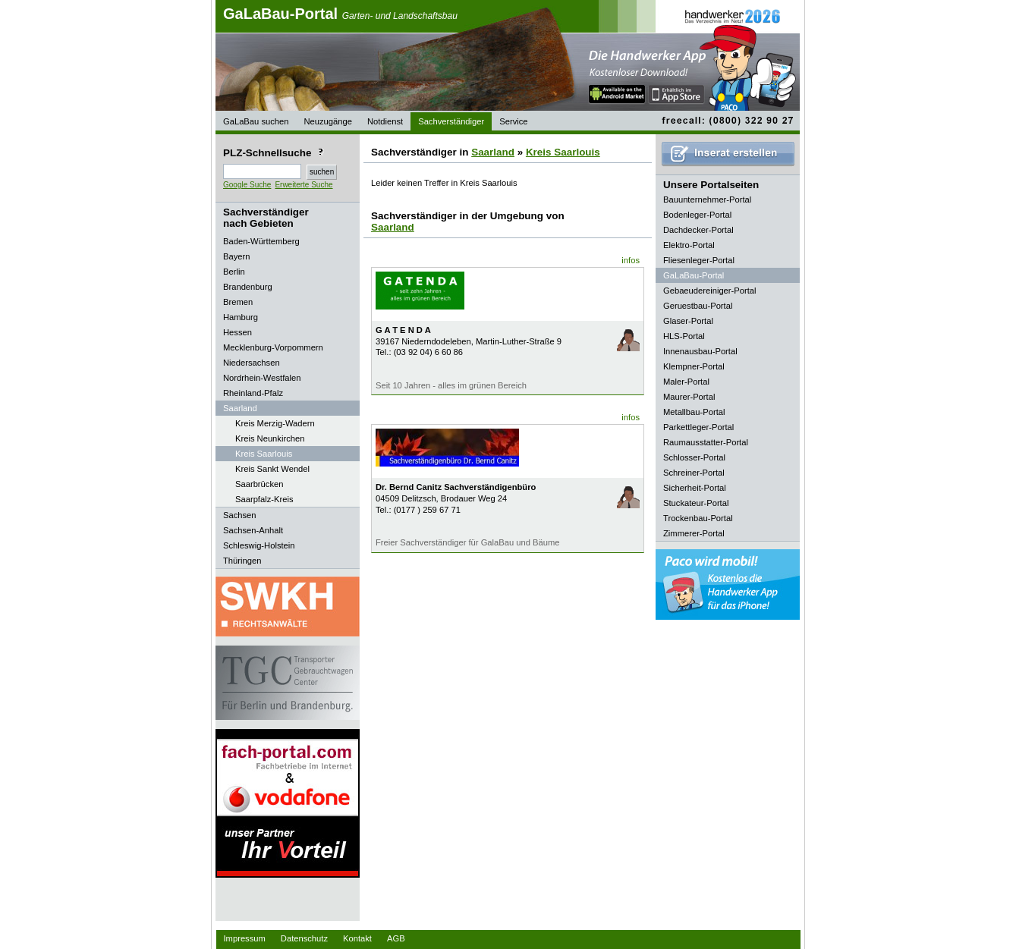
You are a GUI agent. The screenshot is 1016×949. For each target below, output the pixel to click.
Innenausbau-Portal (700, 351)
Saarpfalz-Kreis (264, 499)
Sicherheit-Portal (694, 487)
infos (630, 260)
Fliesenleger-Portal (698, 260)
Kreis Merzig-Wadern (275, 423)
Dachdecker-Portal (698, 229)
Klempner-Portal (694, 366)
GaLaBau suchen (255, 121)
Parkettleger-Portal (698, 427)
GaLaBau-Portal (340, 13)
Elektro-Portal (689, 245)
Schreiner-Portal (694, 472)
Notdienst (385, 121)
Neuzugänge (327, 121)
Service (513, 121)
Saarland (492, 152)
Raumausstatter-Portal (705, 442)
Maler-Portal (686, 381)
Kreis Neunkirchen (269, 438)
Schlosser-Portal (694, 457)
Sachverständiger (451, 121)
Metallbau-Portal (694, 411)
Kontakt (357, 938)
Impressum (245, 938)
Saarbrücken (259, 484)
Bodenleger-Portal (697, 214)
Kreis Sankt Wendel (272, 468)
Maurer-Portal (689, 396)
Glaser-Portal (688, 320)
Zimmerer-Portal (694, 533)
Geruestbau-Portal (697, 305)
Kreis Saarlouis (263, 453)
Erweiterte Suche (303, 185)
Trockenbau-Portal (698, 518)
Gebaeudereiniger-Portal (709, 290)
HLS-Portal (684, 336)
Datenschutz (304, 938)
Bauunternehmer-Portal (707, 199)
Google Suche (247, 185)
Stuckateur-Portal (695, 502)
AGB (396, 938)
